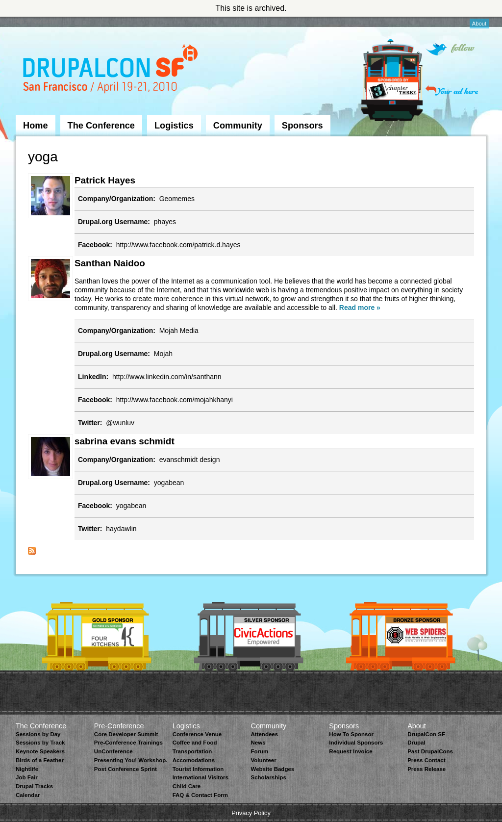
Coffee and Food (195, 742)
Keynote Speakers (40, 751)
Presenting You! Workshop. (131, 760)
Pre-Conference (119, 726)
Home (35, 125)
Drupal (416, 742)
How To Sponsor (351, 734)
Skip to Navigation (35, 21)
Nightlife (27, 769)
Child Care (187, 786)
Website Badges (272, 769)
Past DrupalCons (430, 751)
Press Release (426, 769)
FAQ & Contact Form (200, 795)
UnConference (113, 751)
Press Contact (426, 760)
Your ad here (452, 90)
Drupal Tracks (34, 786)
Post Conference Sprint (125, 769)
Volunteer (263, 760)
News (258, 742)
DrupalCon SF (426, 734)
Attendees (264, 734)
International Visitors (200, 777)
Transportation (192, 751)
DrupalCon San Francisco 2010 (111, 70)
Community (237, 125)
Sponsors (302, 125)
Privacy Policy (251, 813)
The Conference (101, 125)
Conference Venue (197, 734)
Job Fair (27, 777)
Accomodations (194, 760)
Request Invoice (350, 751)
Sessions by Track (40, 742)
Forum (259, 751)
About (479, 23)
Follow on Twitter (450, 49)
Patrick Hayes (105, 180)
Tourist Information (198, 769)
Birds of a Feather (40, 760)
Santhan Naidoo (110, 263)
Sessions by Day (38, 734)
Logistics (174, 125)
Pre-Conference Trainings (128, 742)
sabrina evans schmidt (125, 441)
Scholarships (268, 777)
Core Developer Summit (126, 734)
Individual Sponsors (356, 742)
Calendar (28, 795)
